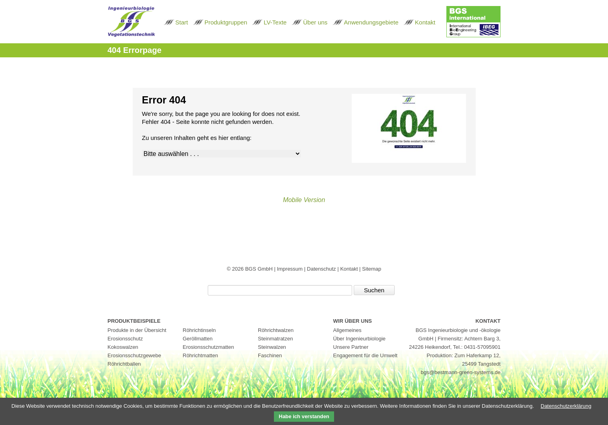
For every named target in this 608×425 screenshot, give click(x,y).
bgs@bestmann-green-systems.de (461, 372)
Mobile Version (304, 199)
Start (181, 22)
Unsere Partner (351, 347)
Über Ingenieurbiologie (359, 339)
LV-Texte (274, 22)
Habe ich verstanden (304, 416)
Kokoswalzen (122, 347)
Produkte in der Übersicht (136, 330)
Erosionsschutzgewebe (134, 355)
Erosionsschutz (125, 339)
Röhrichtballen (124, 364)
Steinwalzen (272, 347)
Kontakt (425, 22)
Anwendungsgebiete (371, 22)
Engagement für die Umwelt (365, 355)
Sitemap (371, 269)
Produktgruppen (226, 22)
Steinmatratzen (275, 339)
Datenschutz (322, 269)
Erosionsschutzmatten (208, 347)
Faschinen (270, 355)
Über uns (315, 22)
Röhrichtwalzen (276, 330)
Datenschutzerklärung (566, 406)
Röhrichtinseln (199, 330)
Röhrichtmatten (200, 355)
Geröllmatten (198, 339)
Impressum (290, 269)
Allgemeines (347, 330)
